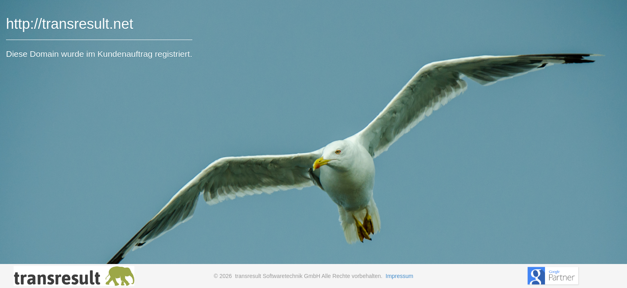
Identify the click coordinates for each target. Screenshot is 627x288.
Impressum (399, 276)
